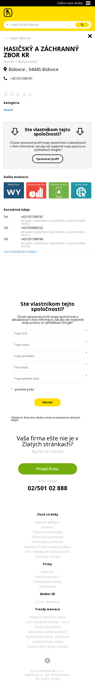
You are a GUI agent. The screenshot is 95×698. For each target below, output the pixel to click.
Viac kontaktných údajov (20, 252)
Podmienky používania (47, 542)
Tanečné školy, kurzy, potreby (47, 646)
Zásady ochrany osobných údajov (47, 547)
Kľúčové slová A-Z (47, 577)
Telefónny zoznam (47, 557)
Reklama (47, 527)
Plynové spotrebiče (47, 627)
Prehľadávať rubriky (47, 582)
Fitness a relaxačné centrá (47, 617)
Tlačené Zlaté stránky (47, 532)
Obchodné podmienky (47, 537)
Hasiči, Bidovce (20, 38)
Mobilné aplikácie (48, 522)
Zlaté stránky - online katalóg (8, 12)
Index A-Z (47, 572)
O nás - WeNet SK (47, 602)
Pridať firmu (47, 469)
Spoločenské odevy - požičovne (48, 637)
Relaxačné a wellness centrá (47, 632)
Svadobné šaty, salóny (47, 642)
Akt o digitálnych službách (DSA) (48, 552)
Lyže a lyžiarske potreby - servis (48, 622)
